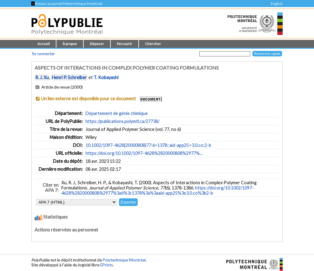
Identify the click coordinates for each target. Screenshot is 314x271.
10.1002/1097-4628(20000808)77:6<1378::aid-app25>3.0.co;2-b (148, 145)
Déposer (97, 44)
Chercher (153, 44)
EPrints (106, 264)
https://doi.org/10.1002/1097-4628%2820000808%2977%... (144, 153)
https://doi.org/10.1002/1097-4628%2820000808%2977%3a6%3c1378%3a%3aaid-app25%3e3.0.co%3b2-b (157, 190)
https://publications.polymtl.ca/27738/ (122, 121)
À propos (70, 44)
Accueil (43, 44)
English (277, 4)
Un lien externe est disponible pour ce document (88, 98)
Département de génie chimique (117, 113)
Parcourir (124, 44)
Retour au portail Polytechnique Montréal (66, 4)
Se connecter (43, 53)
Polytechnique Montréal (124, 260)
